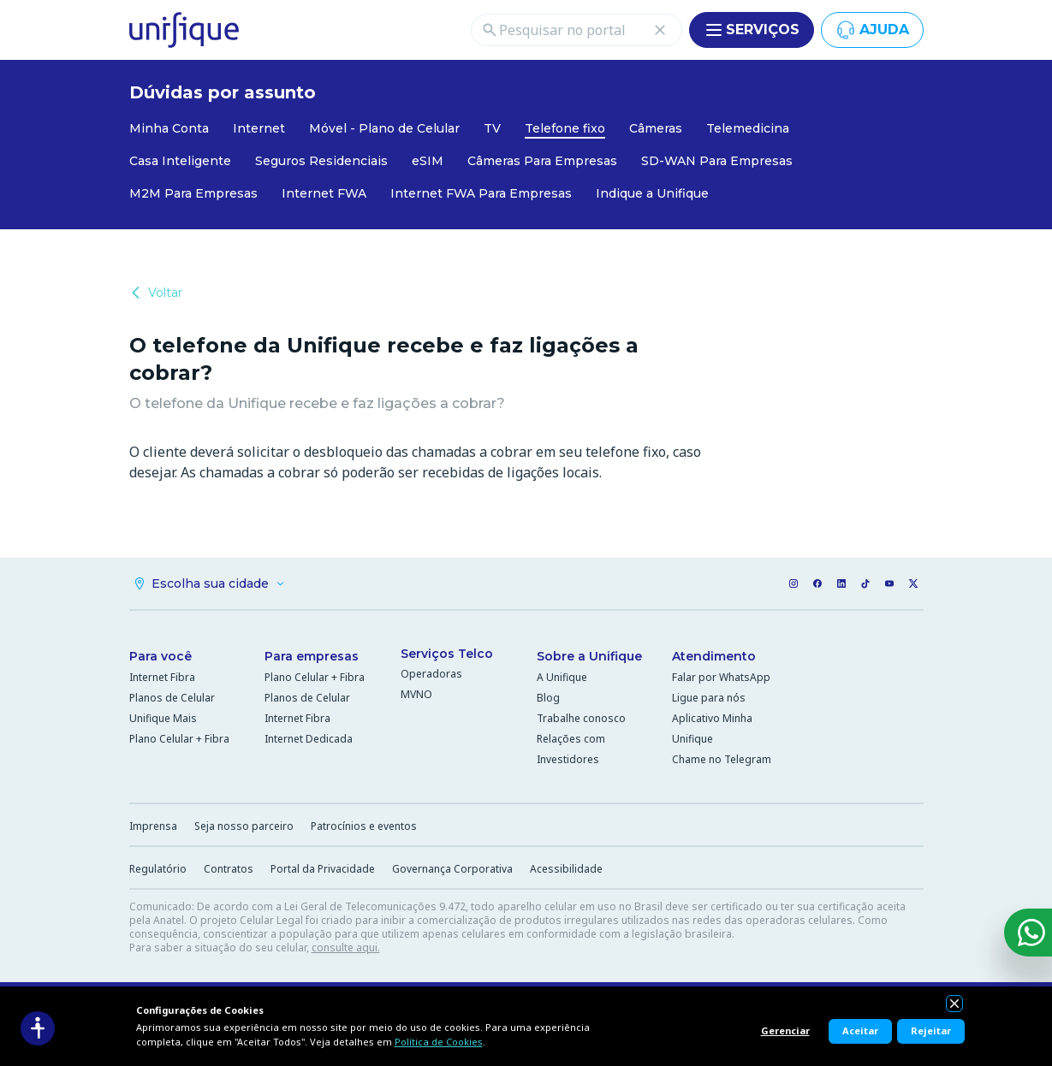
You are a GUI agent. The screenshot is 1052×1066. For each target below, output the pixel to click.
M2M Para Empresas (193, 193)
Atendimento (714, 656)
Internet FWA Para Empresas (481, 193)
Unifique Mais (163, 718)
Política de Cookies (439, 1041)
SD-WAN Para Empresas (717, 161)
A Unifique (562, 677)
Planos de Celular (172, 697)
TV (492, 128)
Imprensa (153, 826)
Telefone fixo (565, 128)
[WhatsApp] (1028, 932)
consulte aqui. (346, 947)
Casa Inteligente (180, 161)
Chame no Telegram (721, 759)
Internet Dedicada (308, 738)
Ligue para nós (709, 697)
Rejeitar (931, 1030)
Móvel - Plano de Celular (384, 128)
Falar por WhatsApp (721, 677)
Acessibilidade (566, 869)
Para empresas (311, 656)
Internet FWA (324, 193)
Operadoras (431, 673)
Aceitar (860, 1030)
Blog (548, 697)
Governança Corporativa (452, 869)
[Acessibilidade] (38, 1028)
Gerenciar (785, 1030)
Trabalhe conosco (581, 718)
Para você (160, 656)
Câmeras (655, 128)
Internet (259, 128)
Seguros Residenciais (321, 161)
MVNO (416, 694)
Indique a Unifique (652, 193)
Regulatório (158, 869)
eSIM (427, 161)
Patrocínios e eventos (364, 826)
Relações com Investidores (571, 749)
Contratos (228, 869)
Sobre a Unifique (589, 656)
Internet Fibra (162, 677)
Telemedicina (747, 128)
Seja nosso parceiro (244, 826)
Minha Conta (169, 128)
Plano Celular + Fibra (179, 738)
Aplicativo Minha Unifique (712, 728)
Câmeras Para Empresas (542, 161)
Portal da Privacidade (322, 869)
